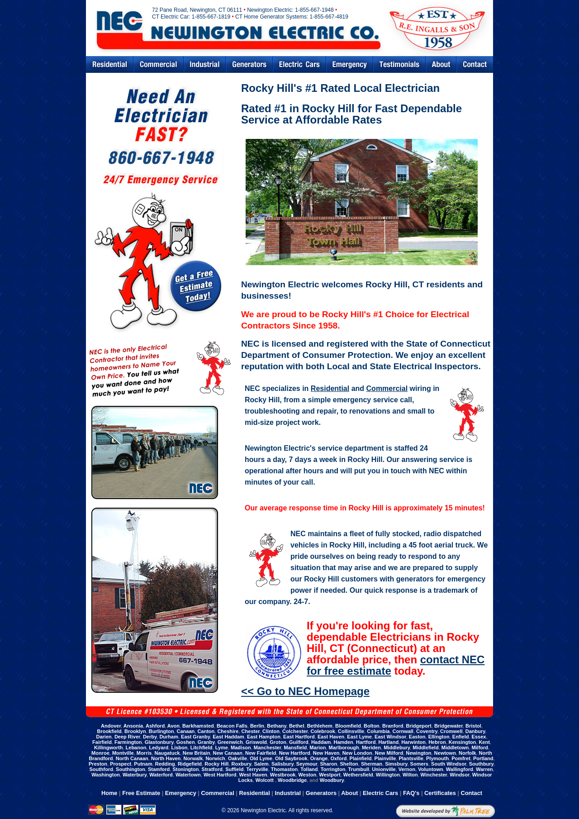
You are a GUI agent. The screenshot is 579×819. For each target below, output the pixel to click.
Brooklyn (135, 731)
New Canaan (227, 753)
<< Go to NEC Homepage (305, 691)
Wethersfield (358, 774)
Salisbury (282, 764)
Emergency (350, 64)
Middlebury (397, 747)
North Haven (165, 758)
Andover (111, 726)
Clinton (271, 731)
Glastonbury (159, 742)
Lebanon (136, 747)
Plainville (385, 758)
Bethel (296, 726)
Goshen (185, 742)
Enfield (460, 736)
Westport (329, 774)
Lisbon (179, 747)
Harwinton (413, 742)
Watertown (188, 774)
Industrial (204, 64)
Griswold (256, 742)
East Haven (331, 736)
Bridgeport (419, 726)
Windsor (459, 774)
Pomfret (460, 758)
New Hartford (294, 753)
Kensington (462, 742)
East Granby (195, 736)
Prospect (120, 764)
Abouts (441, 64)
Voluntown (430, 769)
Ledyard (159, 747)
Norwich (215, 758)
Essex (479, 736)
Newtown (445, 753)
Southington (130, 769)
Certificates (440, 793)
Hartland (388, 742)
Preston (98, 764)
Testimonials (399, 64)
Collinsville (351, 731)
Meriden (371, 747)
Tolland (309, 769)
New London (357, 753)
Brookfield (109, 731)
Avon (173, 726)
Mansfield (295, 747)
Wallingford (459, 769)
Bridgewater (448, 726)
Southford (101, 769)
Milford (479, 747)
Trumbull (358, 769)
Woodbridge (292, 780)
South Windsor (448, 764)
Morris (144, 753)
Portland (483, 758)
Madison (241, 747)
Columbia (378, 731)
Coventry (426, 731)
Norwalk (193, 758)
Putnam (143, 764)
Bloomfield (348, 726)
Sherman (371, 764)
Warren (484, 769)
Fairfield (102, 742)
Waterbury (135, 774)
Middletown (455, 747)
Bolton (372, 726)
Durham (168, 736)
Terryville (257, 769)
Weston (308, 774)
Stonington (185, 769)
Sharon (328, 764)
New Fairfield (260, 753)
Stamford (159, 769)
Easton (417, 736)
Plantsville (411, 758)
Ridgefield (190, 764)
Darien (104, 736)
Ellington (439, 736)
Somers (419, 764)
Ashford (155, 726)
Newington (418, 753)
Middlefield (425, 747)
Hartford (365, 742)
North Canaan (132, 758)
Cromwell (451, 731)
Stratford (212, 769)
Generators (249, 64)
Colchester (295, 731)
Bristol (473, 726)
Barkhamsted (198, 726)
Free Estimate (141, 793)
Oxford (338, 758)
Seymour (306, 764)
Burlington (161, 731)
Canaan (186, 731)
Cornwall (402, 731)
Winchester (434, 774)
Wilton (410, 774)
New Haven (326, 753)
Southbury (481, 764)
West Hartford (220, 774)
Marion (317, 747)
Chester (251, 731)
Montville (123, 753)
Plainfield (361, 758)
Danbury (475, 731)
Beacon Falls (232, 726)
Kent (484, 742)
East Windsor (390, 736)
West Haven (253, 774)
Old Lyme (261, 758)
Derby (150, 736)
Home (109, 793)
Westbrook (283, 774)
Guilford (298, 742)
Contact (475, 64)
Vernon (407, 769)
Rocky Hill (216, 764)
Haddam (321, 742)
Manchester (267, 747)
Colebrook (322, 731)
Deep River (127, 736)
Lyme (221, 747)
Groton (278, 742)
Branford (392, 726)
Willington (388, 774)
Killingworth (108, 747)
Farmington (128, 742)
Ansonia (133, 726)
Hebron (437, 742)
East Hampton (263, 736)
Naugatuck (167, 753)
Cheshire (227, 731)
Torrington (333, 769)
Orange (319, 758)
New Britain (196, 753)
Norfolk (467, 753)
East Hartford (299, 736)
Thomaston (284, 769)
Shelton (349, 764)
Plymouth (437, 758)
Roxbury (242, 764)
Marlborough (344, 747)
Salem (261, 764)
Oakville (237, 758)
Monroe (100, 753)
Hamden (343, 742)
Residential (109, 64)
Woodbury (332, 780)
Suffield (234, 769)
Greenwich (230, 742)
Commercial (158, 64)
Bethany (276, 726)
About (349, 793)
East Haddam (228, 736)
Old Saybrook (291, 758)
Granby (206, 742)
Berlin (257, 726)
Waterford (161, 774)
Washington (105, 774)
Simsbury (396, 764)
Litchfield (201, 747)
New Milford (389, 753)
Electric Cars (299, 64)
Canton (205, 731)
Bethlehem (319, 726)
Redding (165, 764)
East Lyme (359, 736)
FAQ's (411, 793)
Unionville (384, 769)
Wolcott (265, 780)
